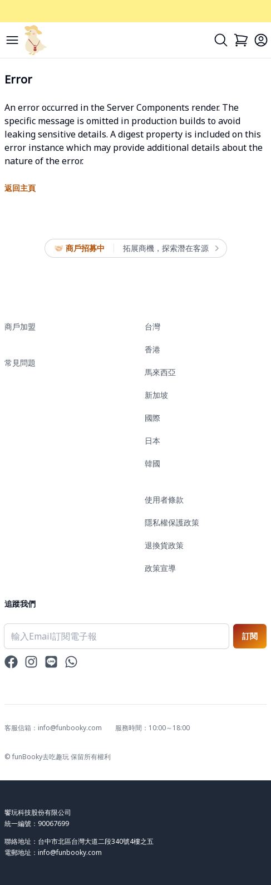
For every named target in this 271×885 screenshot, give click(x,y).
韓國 (152, 463)
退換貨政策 (164, 545)
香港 (152, 349)
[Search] (221, 40)
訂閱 (250, 636)
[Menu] (12, 40)
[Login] (261, 40)
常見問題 (20, 362)
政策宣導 (160, 568)
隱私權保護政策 (172, 522)
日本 (152, 440)
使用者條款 (164, 499)
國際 (152, 417)
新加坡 (156, 395)
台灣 (152, 326)
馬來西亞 (160, 372)
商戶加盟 (20, 326)
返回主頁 (20, 188)
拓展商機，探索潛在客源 (170, 248)
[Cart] (241, 40)
